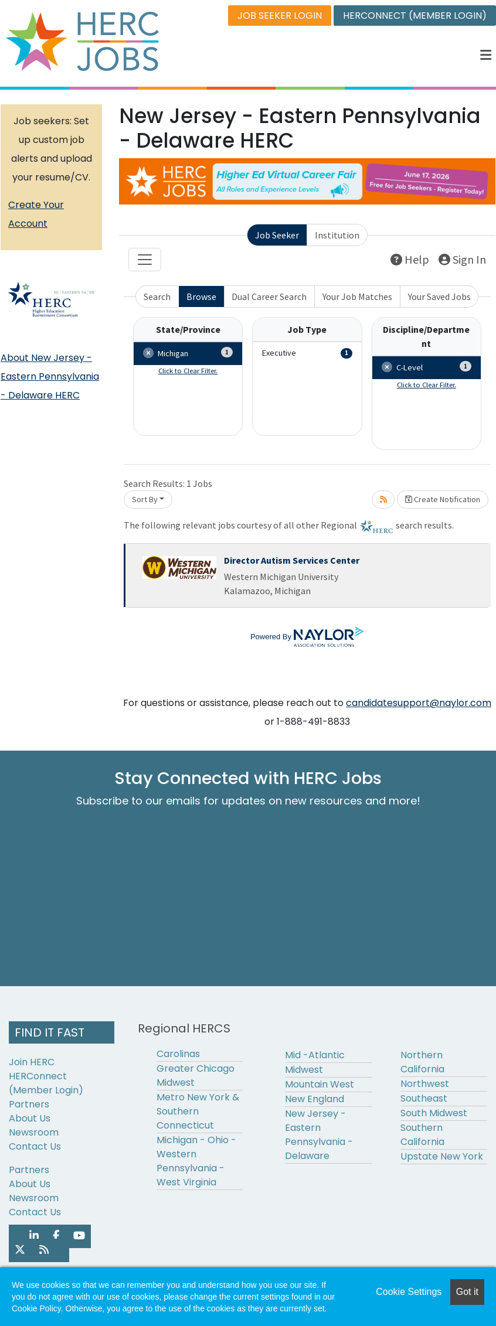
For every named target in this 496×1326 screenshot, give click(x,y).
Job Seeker (277, 235)
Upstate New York (441, 1156)
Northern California (422, 1062)
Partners (29, 1104)
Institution (337, 235)
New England (314, 1099)
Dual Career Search (269, 296)
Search (157, 296)
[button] (486, 55)
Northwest (424, 1083)
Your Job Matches (357, 296)
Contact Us (35, 1146)
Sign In (462, 259)
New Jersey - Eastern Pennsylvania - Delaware (319, 1135)
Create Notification (442, 499)
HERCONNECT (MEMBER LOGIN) (415, 15)
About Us (29, 1118)
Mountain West (319, 1084)
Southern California (422, 1134)
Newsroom (34, 1132)
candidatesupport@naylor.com (418, 703)
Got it (467, 1292)
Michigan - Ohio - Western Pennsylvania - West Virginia (196, 1161)
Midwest (304, 1069)
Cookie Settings (408, 1292)
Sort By (145, 499)
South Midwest (433, 1113)
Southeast (423, 1098)
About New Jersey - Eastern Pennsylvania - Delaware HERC (50, 376)
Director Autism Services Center (291, 560)
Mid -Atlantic (315, 1055)
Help (409, 259)
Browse (201, 296)
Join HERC (32, 1062)
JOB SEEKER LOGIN (279, 15)
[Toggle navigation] (144, 259)
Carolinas (178, 1054)
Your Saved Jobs (439, 296)
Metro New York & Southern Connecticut (198, 1111)
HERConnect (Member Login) (46, 1083)
